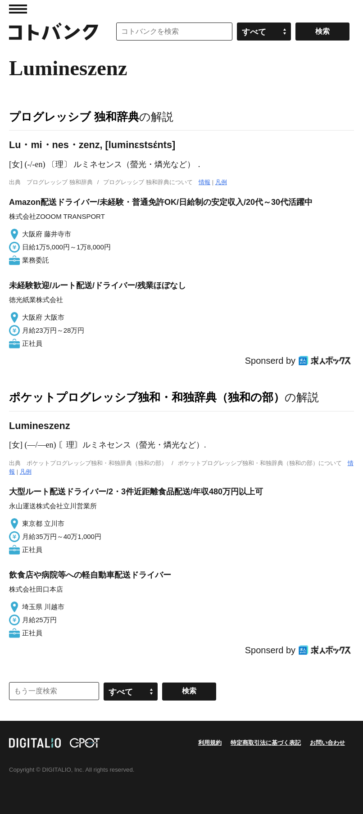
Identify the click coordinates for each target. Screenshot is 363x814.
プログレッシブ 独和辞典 (74, 116)
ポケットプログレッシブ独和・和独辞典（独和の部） (147, 397)
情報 (204, 182)
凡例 (221, 182)
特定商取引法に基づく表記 (266, 742)
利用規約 (210, 742)
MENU (18, 9)
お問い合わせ (327, 742)
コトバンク (53, 32)
